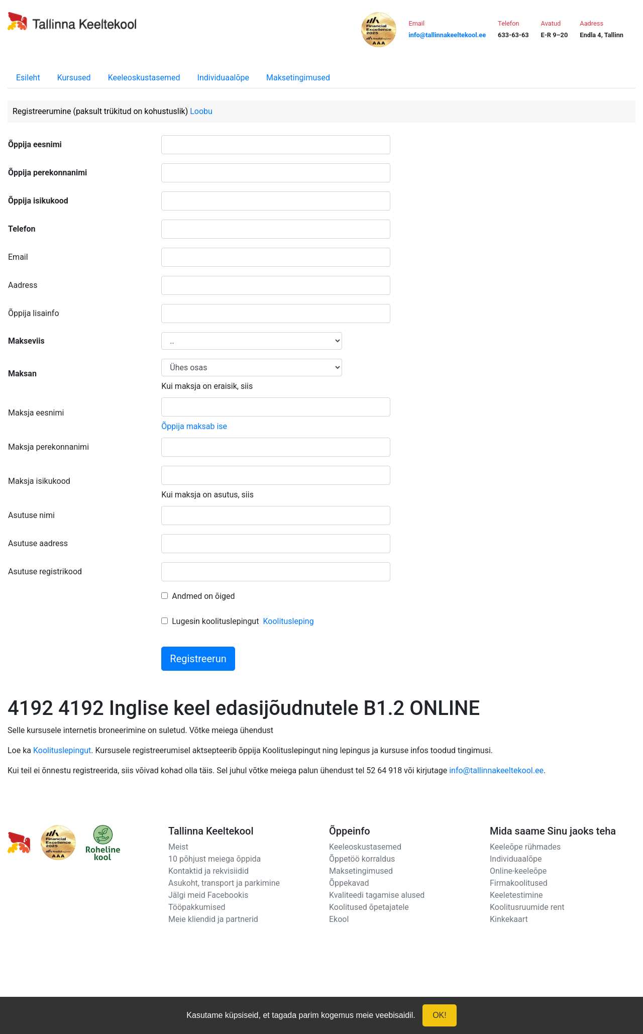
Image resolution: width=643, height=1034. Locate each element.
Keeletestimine (516, 895)
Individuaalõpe (223, 77)
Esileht (28, 77)
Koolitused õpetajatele (369, 907)
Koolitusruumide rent (527, 907)
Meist (178, 847)
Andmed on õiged (203, 596)
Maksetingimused (298, 77)
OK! (440, 1015)
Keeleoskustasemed (144, 77)
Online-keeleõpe (518, 871)
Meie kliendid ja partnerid (213, 919)
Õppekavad (349, 883)
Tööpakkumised (196, 907)
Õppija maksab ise (194, 426)
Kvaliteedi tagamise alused (376, 895)
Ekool (339, 919)
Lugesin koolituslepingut (215, 621)
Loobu (201, 111)
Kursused (74, 77)
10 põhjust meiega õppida (214, 859)
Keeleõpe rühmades (525, 847)
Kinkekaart (509, 919)
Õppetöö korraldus (362, 859)
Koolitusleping (288, 621)
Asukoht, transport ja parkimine (224, 883)
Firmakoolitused (519, 883)
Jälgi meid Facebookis (208, 895)
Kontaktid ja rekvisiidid (208, 871)
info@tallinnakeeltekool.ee (496, 770)
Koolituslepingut (62, 750)
